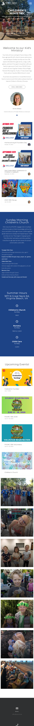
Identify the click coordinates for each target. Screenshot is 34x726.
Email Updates (17, 24)
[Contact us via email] (17, 708)
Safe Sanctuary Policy (17, 33)
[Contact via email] (17, 115)
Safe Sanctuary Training (17, 28)
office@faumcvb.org (17, 714)
